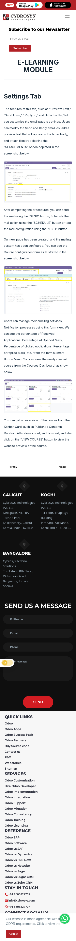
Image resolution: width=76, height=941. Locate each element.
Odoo (9, 723)
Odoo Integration (17, 797)
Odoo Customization (20, 780)
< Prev (13, 466)
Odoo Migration (16, 808)
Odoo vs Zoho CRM (18, 882)
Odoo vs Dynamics (18, 854)
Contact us (12, 751)
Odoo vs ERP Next (18, 860)
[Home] (19, 20)
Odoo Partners (15, 740)
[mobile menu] (67, 16)
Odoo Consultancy (18, 814)
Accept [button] (13, 933)
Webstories (13, 763)
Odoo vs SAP (14, 849)
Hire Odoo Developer (20, 786)
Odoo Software (16, 843)
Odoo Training (15, 820)
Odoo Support (15, 803)
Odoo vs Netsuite (17, 865)
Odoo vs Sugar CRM (19, 877)
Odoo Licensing (16, 825)
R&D (8, 757)
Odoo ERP (12, 837)
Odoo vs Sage (15, 871)
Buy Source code (17, 746)
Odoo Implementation (21, 792)
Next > (63, 466)
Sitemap (11, 768)
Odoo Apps (13, 729)
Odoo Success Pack (19, 735)
